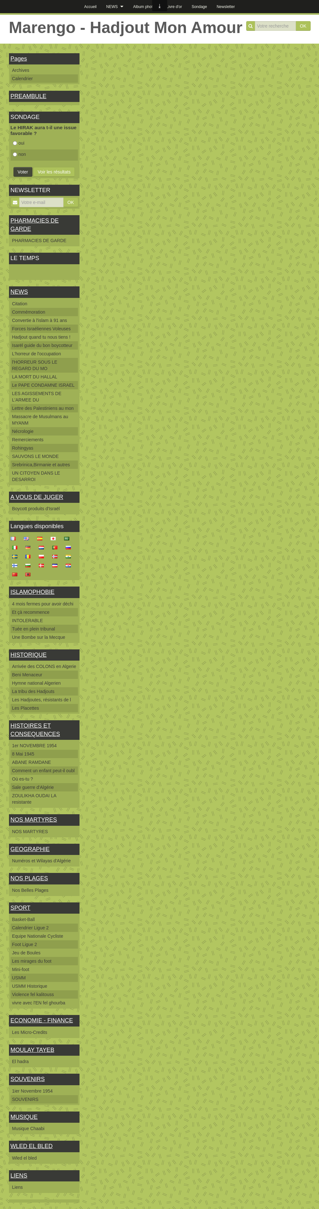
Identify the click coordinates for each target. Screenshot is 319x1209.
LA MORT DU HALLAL (34, 376)
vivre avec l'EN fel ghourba (38, 1002)
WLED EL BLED (32, 1146)
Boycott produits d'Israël (36, 508)
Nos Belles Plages (30, 890)
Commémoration (28, 312)
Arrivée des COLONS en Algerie (44, 666)
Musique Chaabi (28, 1128)
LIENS (19, 1175)
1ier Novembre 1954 (32, 1091)
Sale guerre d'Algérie (33, 787)
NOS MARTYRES (34, 819)
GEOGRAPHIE (30, 849)
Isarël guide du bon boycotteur (42, 345)
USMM (19, 977)
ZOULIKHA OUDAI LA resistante (34, 799)
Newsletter (226, 6)
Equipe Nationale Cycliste (37, 936)
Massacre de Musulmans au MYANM (40, 420)
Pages (19, 58)
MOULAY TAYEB (33, 1050)
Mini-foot (20, 969)
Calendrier (22, 78)
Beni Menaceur (27, 674)
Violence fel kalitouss (33, 994)
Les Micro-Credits (29, 1032)
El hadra (20, 1061)
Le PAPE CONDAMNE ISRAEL (43, 385)
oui (19, 143)
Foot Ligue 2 (24, 944)
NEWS (112, 6)
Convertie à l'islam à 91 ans (39, 320)
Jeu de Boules (26, 952)
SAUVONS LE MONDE (35, 456)
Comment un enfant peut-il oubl (43, 770)
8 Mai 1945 (23, 754)
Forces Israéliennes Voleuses (41, 328)
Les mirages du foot (32, 961)
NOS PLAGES (29, 878)
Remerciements (28, 439)
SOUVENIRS (28, 1079)
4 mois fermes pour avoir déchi (42, 603)
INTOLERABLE (27, 620)
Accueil (90, 6)
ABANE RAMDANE (31, 762)
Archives (20, 70)
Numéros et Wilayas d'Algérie (41, 860)
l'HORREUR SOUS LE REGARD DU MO (34, 365)
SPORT (20, 908)
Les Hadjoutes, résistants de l (41, 699)
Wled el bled (24, 1158)
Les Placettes (25, 708)
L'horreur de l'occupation (36, 353)
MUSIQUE (24, 1117)
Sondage (199, 6)
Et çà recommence (31, 612)
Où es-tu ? (22, 779)
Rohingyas (22, 448)
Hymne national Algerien (36, 683)
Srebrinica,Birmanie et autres (41, 464)
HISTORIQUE (29, 655)
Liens (17, 1187)
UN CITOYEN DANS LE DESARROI (36, 476)
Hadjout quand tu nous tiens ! (41, 337)
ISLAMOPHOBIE (33, 592)
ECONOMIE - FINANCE (42, 1020)
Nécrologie (23, 431)
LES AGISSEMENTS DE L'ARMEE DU (37, 396)
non (19, 154)
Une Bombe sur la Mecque (38, 637)
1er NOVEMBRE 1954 (34, 745)
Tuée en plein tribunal (33, 628)
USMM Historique (29, 986)
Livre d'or (174, 6)
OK (303, 26)
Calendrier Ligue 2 (30, 927)
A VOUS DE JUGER (37, 497)
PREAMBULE (28, 96)
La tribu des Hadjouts (33, 691)
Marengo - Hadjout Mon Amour (126, 28)
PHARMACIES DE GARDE (39, 240)
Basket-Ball (23, 919)
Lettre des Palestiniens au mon (43, 408)
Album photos (144, 6)
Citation (19, 303)
